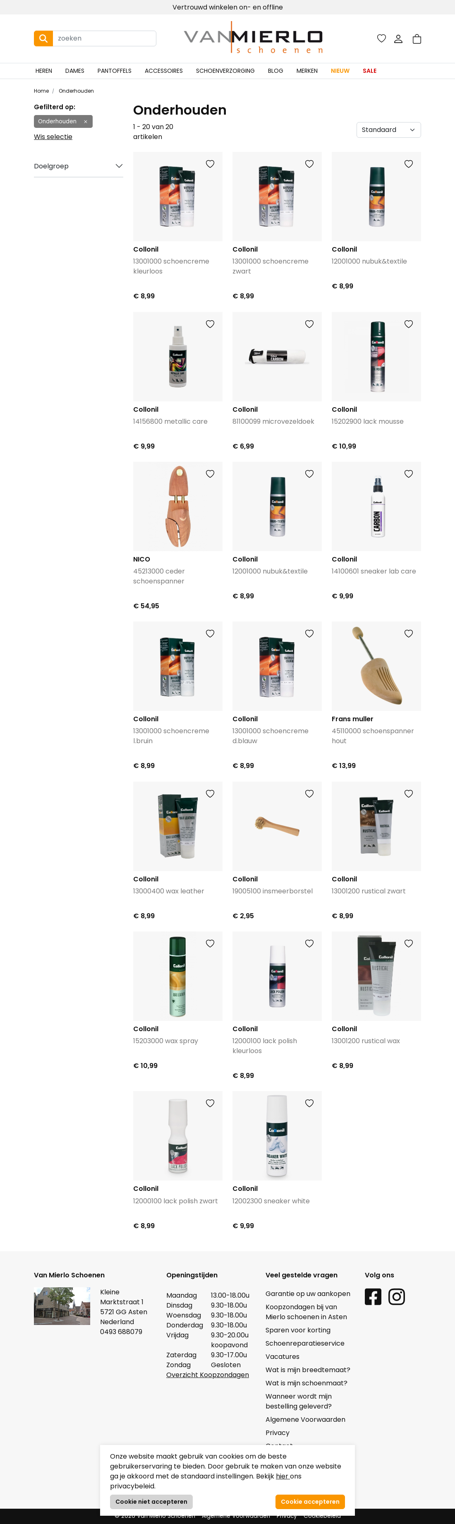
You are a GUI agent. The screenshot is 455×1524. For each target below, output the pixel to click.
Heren (44, 71)
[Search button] (43, 38)
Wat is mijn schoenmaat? (306, 1383)
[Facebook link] (373, 1296)
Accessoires (164, 71)
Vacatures (282, 1356)
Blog (275, 71)
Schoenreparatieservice (305, 1343)
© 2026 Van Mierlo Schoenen (155, 1516)
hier (283, 1476)
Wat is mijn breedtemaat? (308, 1370)
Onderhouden (75, 90)
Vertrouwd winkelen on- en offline (227, 7)
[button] (417, 39)
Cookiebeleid (322, 1516)
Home (41, 90)
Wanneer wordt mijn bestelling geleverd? (299, 1401)
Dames (74, 71)
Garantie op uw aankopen (308, 1293)
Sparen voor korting (298, 1330)
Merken (307, 71)
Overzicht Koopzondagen (207, 1375)
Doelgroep (51, 166)
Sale (369, 71)
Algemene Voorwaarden (305, 1419)
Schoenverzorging (225, 71)
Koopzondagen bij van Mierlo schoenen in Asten (306, 1312)
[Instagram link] (396, 1296)
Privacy (278, 1433)
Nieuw (340, 71)
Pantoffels (115, 71)
